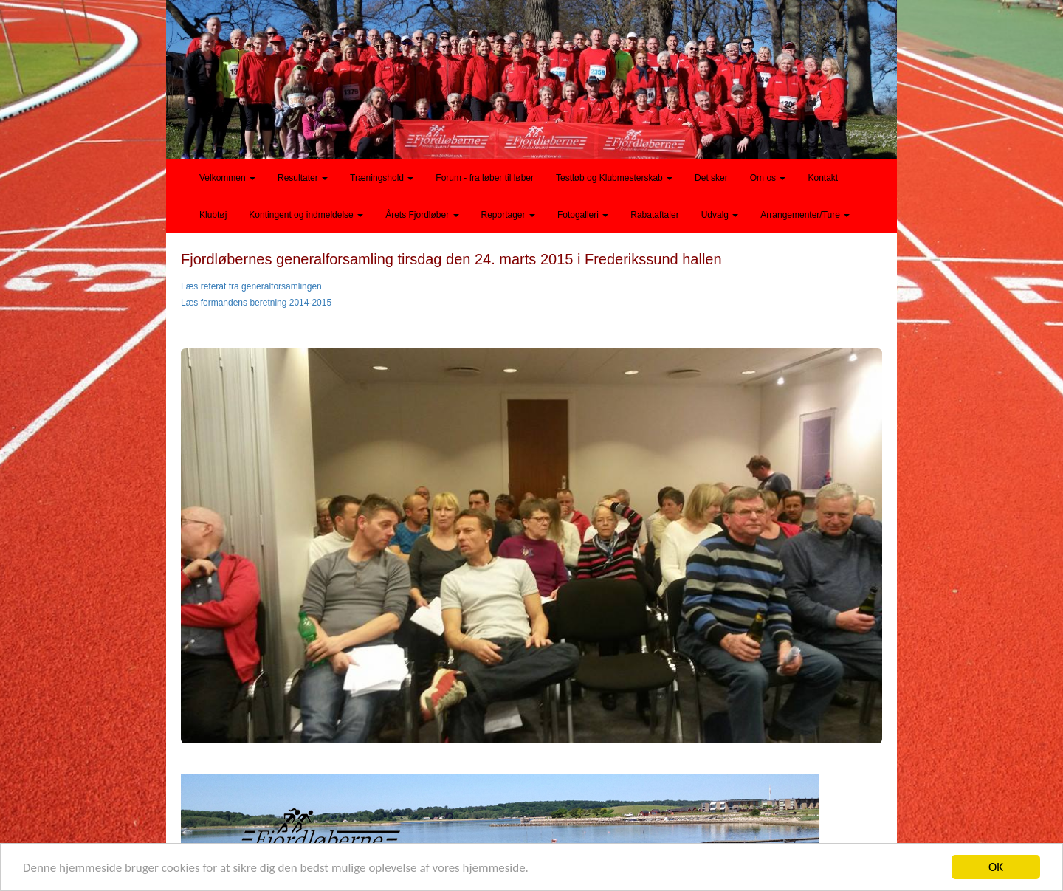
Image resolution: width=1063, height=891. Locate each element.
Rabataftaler (654, 215)
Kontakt (823, 178)
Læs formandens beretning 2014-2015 (256, 302)
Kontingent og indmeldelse (306, 215)
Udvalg (720, 215)
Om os (768, 178)
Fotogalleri (582, 215)
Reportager (508, 215)
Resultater (303, 178)
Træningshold (381, 178)
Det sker (711, 178)
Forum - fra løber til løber (485, 178)
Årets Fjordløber (421, 215)
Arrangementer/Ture (805, 215)
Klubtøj (213, 215)
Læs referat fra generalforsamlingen (251, 286)
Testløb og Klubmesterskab (614, 178)
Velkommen (227, 178)
